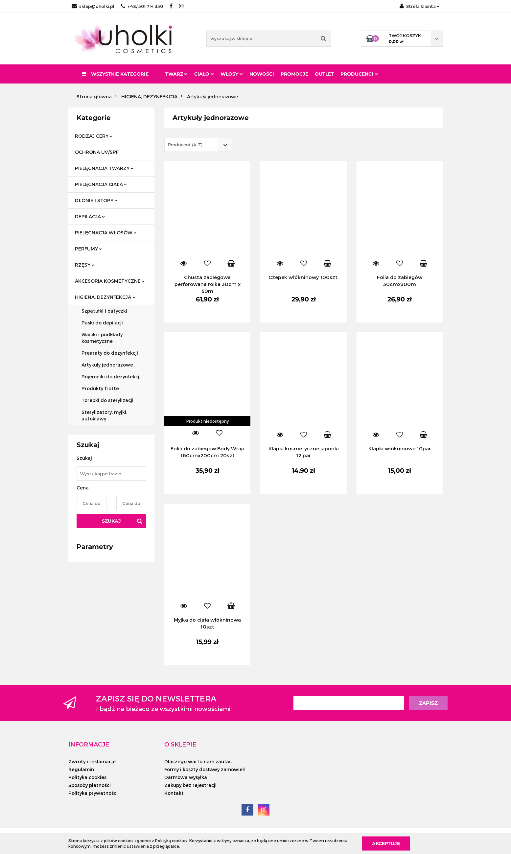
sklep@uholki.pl (93, 6)
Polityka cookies (87, 777)
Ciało (204, 74)
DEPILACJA (90, 216)
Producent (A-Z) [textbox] (185, 144)
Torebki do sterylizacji (107, 400)
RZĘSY (84, 265)
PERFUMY (88, 248)
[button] (88, 744)
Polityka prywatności (93, 793)
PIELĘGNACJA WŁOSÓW (105, 232)
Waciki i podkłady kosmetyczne (102, 338)
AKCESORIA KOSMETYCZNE (110, 281)
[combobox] (198, 145)
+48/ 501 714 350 (142, 6)
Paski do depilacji (102, 322)
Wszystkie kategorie (115, 74)
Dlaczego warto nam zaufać (198, 761)
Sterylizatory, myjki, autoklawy (104, 415)
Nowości (261, 74)
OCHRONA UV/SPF (97, 152)
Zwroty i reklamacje (92, 761)
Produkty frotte (100, 388)
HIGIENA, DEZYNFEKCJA (105, 297)
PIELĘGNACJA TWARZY (104, 168)
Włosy (232, 74)
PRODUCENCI (359, 74)
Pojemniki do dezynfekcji (111, 376)
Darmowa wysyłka (185, 777)
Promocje (294, 74)
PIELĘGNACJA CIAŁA (101, 184)
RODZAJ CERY (93, 136)
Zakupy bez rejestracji (190, 785)
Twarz (176, 74)
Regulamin (81, 769)
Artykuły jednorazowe (107, 365)
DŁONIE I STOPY (96, 200)
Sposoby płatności (89, 785)
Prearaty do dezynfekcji (109, 353)
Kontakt (174, 793)
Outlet (324, 74)
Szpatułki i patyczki (104, 311)
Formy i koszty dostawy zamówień (204, 769)
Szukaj (111, 521)
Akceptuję (386, 843)
